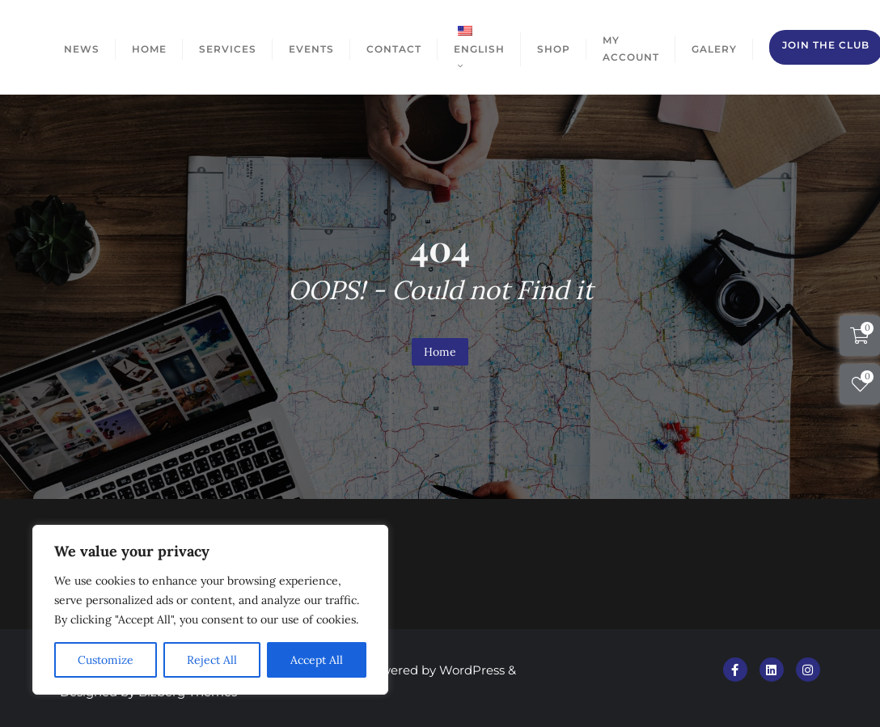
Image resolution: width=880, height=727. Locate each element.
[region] (210, 610)
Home (440, 351)
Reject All (212, 660)
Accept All (316, 660)
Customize (105, 660)
